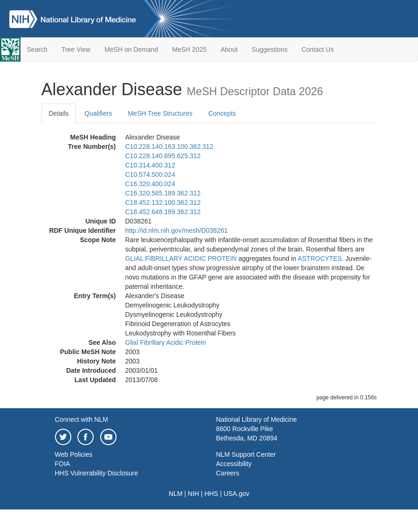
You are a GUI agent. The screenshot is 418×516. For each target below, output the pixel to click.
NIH (193, 493)
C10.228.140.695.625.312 (163, 156)
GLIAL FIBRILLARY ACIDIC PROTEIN (181, 258)
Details (59, 113)
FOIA (62, 463)
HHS (212, 493)
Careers (228, 473)
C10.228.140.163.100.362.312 (169, 146)
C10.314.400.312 (150, 165)
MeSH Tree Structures (160, 113)
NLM (176, 493)
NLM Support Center (246, 454)
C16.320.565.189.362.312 (163, 193)
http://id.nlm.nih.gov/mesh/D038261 (176, 230)
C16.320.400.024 (150, 184)
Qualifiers (98, 113)
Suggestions (270, 49)
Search (37, 49)
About (229, 49)
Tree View (76, 49)
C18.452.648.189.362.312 (163, 212)
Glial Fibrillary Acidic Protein (165, 342)
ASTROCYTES (320, 258)
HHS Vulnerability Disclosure (96, 473)
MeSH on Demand (131, 49)
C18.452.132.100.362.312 (163, 202)
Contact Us (318, 49)
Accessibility (234, 463)
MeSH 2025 (189, 49)
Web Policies (74, 454)
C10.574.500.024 (150, 174)
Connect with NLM (81, 419)
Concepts (222, 113)
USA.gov (236, 493)
